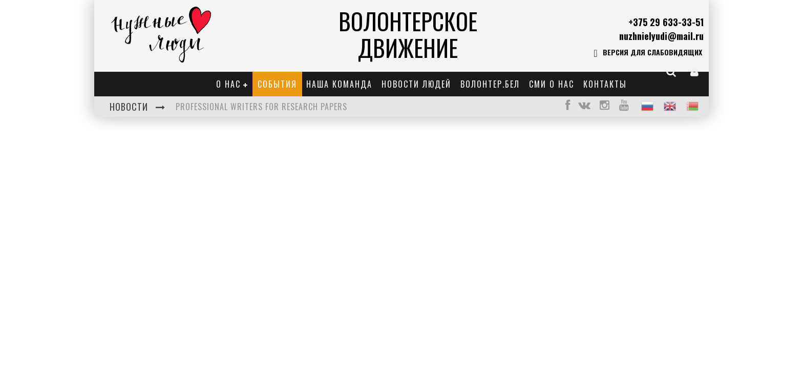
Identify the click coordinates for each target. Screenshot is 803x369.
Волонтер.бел (490, 84)
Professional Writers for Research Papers (261, 106)
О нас (228, 84)
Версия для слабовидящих (648, 53)
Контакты (605, 84)
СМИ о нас (551, 84)
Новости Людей (416, 84)
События (277, 84)
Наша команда (339, 84)
